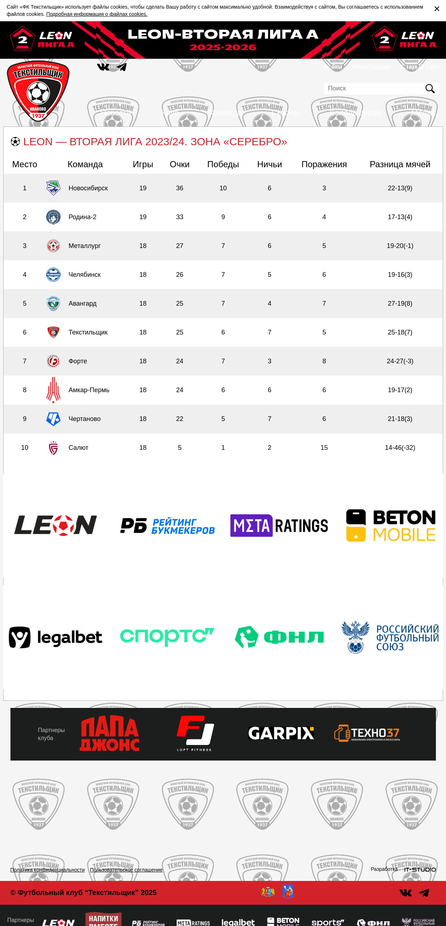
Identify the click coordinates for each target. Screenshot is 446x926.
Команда (225, 112)
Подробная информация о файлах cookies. (96, 14)
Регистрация (371, 67)
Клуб (170, 112)
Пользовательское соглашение (126, 870)
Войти (333, 67)
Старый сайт (420, 67)
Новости (116, 112)
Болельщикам (355, 112)
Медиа (423, 112)
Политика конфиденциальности (47, 870)
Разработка (384, 869)
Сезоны (285, 112)
